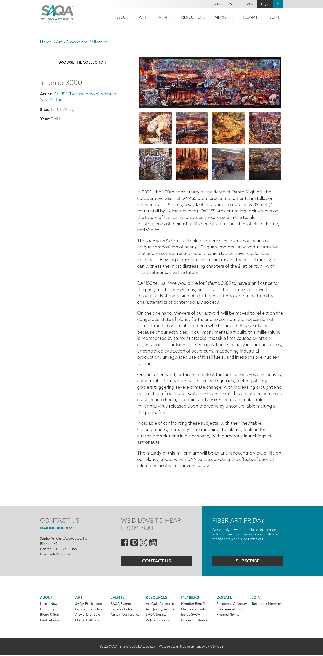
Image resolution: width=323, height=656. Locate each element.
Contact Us (156, 562)
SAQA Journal (156, 616)
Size (44, 109)
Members (224, 17)
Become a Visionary (232, 605)
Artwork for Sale (87, 616)
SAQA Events (121, 605)
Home (46, 42)
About (122, 17)
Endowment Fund (230, 610)
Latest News (49, 605)
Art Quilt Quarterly (160, 610)
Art (143, 17)
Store (233, 4)
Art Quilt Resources (161, 605)
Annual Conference (125, 616)
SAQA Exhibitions (88, 605)
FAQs (249, 4)
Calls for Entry (121, 610)
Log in (265, 4)
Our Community (193, 610)
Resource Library (194, 621)
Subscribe (248, 562)
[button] (210, 106)
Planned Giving (228, 616)
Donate (251, 17)
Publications (49, 621)
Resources (193, 17)
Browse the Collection (87, 42)
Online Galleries (87, 621)
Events (164, 17)
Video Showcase (158, 621)
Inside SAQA (190, 616)
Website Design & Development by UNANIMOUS (191, 647)
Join (274, 17)
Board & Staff (50, 616)
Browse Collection (89, 610)
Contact (216, 4)
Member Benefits (194, 605)
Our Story (47, 610)
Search (278, 4)
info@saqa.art (61, 555)
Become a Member (266, 605)
